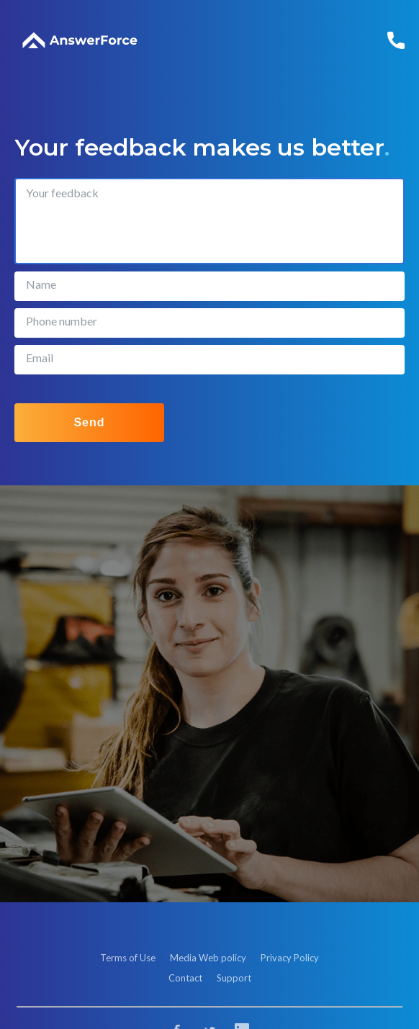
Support (234, 978)
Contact (185, 978)
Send (88, 422)
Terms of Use (128, 957)
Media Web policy (208, 957)
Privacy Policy (290, 957)
